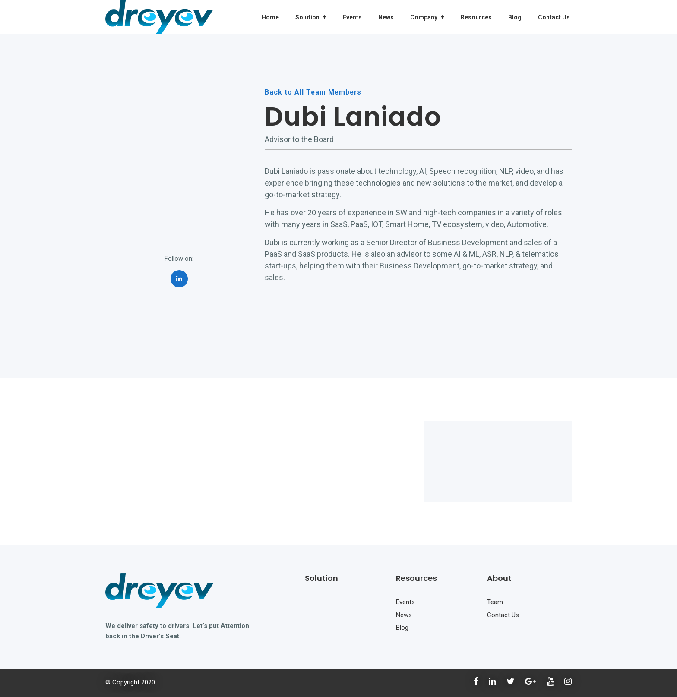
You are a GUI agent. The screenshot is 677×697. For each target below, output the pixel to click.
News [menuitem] (386, 17)
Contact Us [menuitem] (554, 17)
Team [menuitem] (495, 602)
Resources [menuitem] (476, 17)
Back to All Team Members (314, 92)
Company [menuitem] (423, 17)
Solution (321, 578)
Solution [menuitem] (307, 17)
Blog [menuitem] (515, 17)
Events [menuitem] (352, 17)
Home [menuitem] (270, 17)
